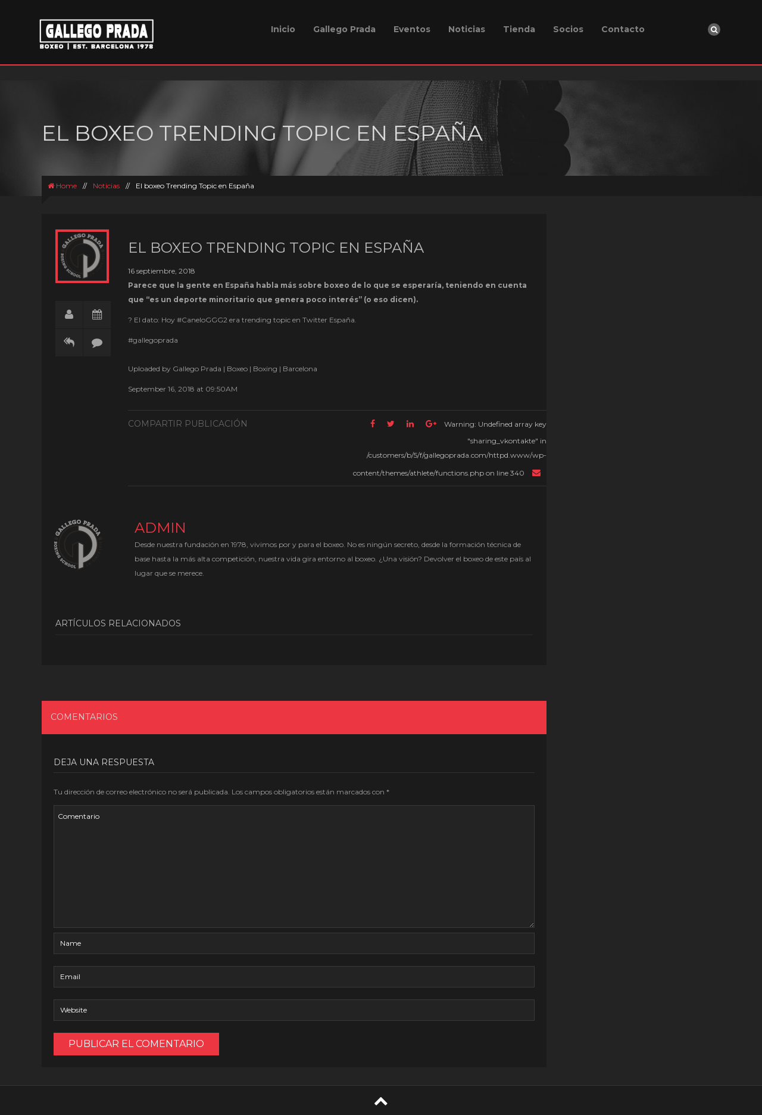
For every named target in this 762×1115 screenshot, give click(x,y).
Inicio (283, 29)
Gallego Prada (344, 29)
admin (160, 527)
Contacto (623, 29)
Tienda (519, 29)
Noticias (466, 29)
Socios (568, 29)
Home (62, 185)
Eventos (412, 29)
